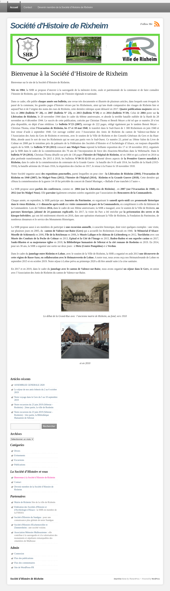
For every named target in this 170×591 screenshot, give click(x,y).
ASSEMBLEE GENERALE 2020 (29, 385)
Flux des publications (23, 558)
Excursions (19, 460)
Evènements (19, 455)
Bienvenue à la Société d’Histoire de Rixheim (34, 477)
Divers (17, 451)
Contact (17, 482)
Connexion (19, 553)
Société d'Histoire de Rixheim (59, 25)
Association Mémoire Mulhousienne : (31, 532)
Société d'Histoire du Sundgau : (28, 517)
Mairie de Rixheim (22, 502)
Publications (19, 465)
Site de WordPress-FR (24, 567)
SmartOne (118, 579)
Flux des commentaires (24, 563)
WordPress (156, 579)
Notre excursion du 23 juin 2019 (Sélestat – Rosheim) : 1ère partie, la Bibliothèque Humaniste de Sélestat (33, 415)
